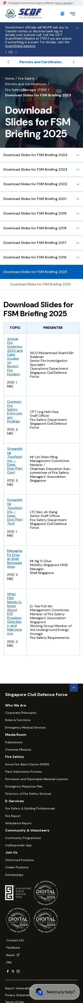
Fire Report (13, 816)
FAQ (9, 962)
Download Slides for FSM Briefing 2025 (40, 284)
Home (9, 78)
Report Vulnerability (21, 988)
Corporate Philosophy (20, 713)
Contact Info (15, 940)
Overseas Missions (18, 749)
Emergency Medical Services (25, 727)
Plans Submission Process (23, 771)
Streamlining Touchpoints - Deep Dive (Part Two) (15, 512)
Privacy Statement (18, 995)
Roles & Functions (18, 720)
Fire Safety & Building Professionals (30, 808)
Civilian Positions (17, 867)
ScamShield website (20, 46)
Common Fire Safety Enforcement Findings (14, 411)
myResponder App (18, 845)
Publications (13, 742)
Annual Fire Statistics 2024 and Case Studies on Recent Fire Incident (15, 357)
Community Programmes (23, 838)
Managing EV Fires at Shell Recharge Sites (14, 558)
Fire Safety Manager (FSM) (26, 90)
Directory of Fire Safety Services (28, 794)
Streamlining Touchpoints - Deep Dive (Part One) (15, 460)
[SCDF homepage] (23, 17)
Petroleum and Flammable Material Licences (36, 779)
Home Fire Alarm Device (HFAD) (27, 764)
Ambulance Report (18, 823)
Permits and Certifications (25, 84)
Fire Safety (26, 78)
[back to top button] (74, 688)
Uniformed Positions (19, 860)
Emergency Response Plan (23, 786)
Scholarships (14, 875)
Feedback (13, 947)
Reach (13, 955)
